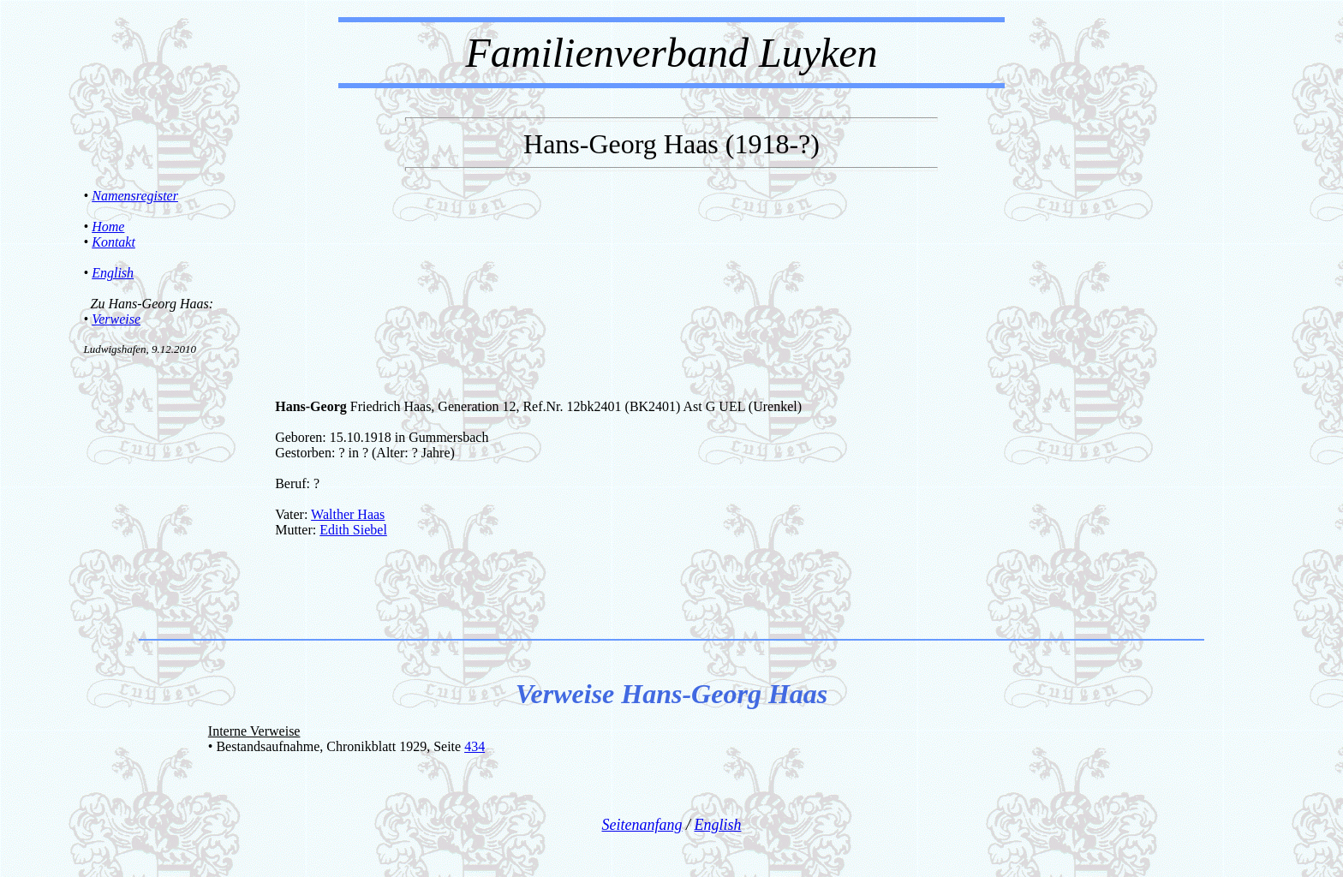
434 (474, 746)
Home (108, 226)
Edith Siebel (353, 529)
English (113, 272)
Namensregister (135, 195)
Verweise (116, 319)
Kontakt (113, 242)
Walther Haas (348, 514)
